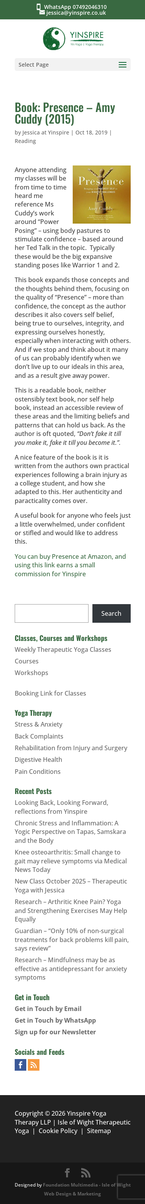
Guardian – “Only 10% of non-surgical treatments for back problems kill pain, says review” (72, 940)
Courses (27, 661)
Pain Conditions (38, 771)
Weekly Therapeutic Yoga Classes (63, 649)
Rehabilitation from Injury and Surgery (71, 748)
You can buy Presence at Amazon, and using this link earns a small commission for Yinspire (70, 565)
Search (111, 613)
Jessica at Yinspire (45, 132)
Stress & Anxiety (38, 724)
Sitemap (99, 1130)
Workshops (31, 672)
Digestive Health (38, 759)
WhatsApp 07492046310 (77, 6)
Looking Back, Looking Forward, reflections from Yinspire (61, 806)
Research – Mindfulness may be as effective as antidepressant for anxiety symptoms (71, 969)
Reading (25, 141)
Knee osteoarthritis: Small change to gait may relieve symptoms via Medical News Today (71, 861)
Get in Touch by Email (48, 1008)
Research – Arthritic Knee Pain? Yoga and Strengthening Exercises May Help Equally (71, 910)
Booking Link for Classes (50, 693)
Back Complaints (39, 736)
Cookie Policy (58, 1130)
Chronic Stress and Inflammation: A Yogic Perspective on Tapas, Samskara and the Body (70, 832)
